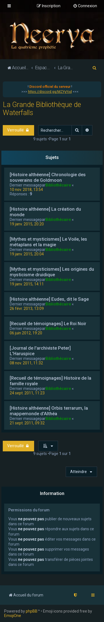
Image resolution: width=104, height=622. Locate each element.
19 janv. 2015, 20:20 (27, 224)
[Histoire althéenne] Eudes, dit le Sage (49, 299)
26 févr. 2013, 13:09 (27, 308)
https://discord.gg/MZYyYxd (50, 92)
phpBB (31, 611)
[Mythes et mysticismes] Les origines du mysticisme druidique (52, 271)
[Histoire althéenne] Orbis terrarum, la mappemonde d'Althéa (49, 410)
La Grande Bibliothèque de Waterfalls (42, 109)
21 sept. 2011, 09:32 (27, 423)
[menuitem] (85, 6)
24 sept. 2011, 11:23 (27, 393)
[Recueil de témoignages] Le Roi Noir (48, 323)
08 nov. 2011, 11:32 (26, 363)
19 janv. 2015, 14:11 (27, 284)
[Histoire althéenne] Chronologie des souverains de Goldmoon (48, 177)
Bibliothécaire (58, 185)
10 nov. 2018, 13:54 (26, 189)
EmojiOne (12, 615)
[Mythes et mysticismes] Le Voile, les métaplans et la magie (48, 241)
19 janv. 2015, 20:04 (27, 254)
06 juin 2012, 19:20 (26, 333)
